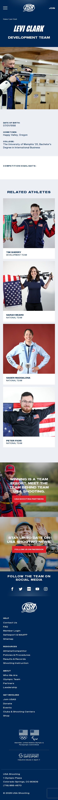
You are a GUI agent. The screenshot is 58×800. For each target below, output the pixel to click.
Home (5, 19)
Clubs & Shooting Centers (19, 711)
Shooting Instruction (15, 663)
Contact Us (10, 622)
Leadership (10, 687)
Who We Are (10, 675)
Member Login (11, 630)
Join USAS (9, 699)
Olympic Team (11, 679)
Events (7, 707)
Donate (7, 703)
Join (52, 8)
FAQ (5, 626)
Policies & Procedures (16, 655)
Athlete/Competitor (15, 651)
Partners (8, 683)
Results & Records (14, 659)
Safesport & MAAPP (15, 634)
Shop (6, 715)
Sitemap (8, 639)
